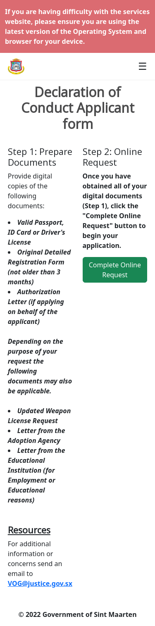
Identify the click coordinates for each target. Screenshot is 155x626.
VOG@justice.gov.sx (40, 583)
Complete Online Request (115, 269)
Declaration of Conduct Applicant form (77, 108)
